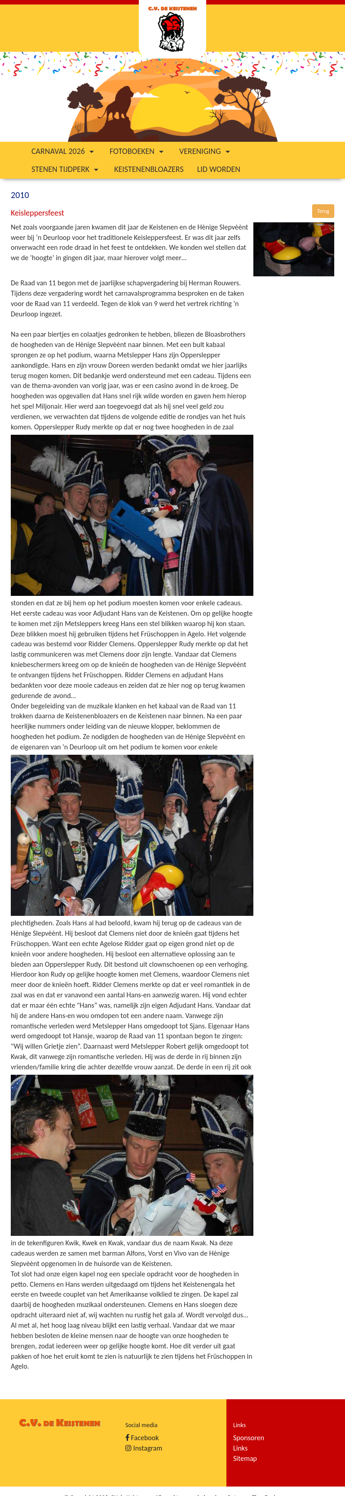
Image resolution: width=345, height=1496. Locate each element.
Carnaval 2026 (63, 151)
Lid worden (218, 169)
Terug (323, 211)
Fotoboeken (138, 151)
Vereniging (205, 151)
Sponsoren (248, 1437)
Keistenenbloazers (149, 169)
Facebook (142, 1437)
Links (240, 1448)
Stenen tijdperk (66, 169)
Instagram (143, 1448)
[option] (172, 97)
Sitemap (245, 1458)
